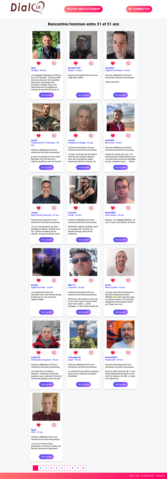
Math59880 (110, 212)
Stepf (33, 68)
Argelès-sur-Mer (38, 287)
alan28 (34, 140)
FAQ (132, 476)
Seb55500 (109, 140)
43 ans (122, 287)
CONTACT (160, 476)
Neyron (71, 70)
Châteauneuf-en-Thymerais (43, 143)
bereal (108, 285)
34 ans (121, 215)
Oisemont (72, 287)
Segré (70, 360)
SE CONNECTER (139, 9)
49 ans (43, 70)
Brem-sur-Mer (111, 287)
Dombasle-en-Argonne (41, 360)
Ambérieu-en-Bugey (76, 143)
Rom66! (34, 285)
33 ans (50, 287)
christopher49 (74, 357)
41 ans (40, 432)
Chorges (34, 70)
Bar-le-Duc (109, 143)
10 (83, 468)
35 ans (79, 70)
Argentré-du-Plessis (114, 70)
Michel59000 (111, 357)
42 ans (90, 143)
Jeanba (34, 212)
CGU (137, 476)
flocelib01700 (74, 68)
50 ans (119, 143)
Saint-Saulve (110, 215)
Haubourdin (110, 360)
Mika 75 (71, 285)
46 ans (127, 70)
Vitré (33, 432)
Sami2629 (109, 68)
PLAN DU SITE (147, 476)
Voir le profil (46, 95)
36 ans (56, 360)
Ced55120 (35, 357)
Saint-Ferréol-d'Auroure (41, 215)
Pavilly (71, 215)
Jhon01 (71, 140)
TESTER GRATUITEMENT (83, 9)
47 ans (56, 215)
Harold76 (72, 212)
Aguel (33, 430)
